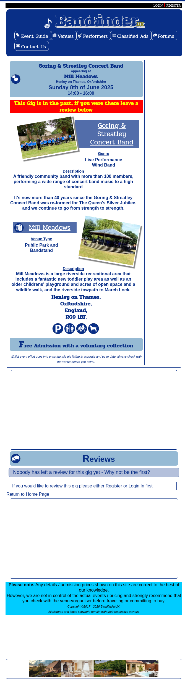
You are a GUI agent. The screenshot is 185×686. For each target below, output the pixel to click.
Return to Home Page (27, 499)
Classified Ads (132, 36)
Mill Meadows (50, 232)
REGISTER (173, 5)
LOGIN (158, 5)
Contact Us (33, 47)
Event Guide (34, 36)
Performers (95, 36)
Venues (66, 36)
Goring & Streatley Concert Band (111, 138)
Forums (166, 36)
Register (114, 491)
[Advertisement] (94, 414)
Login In (136, 491)
